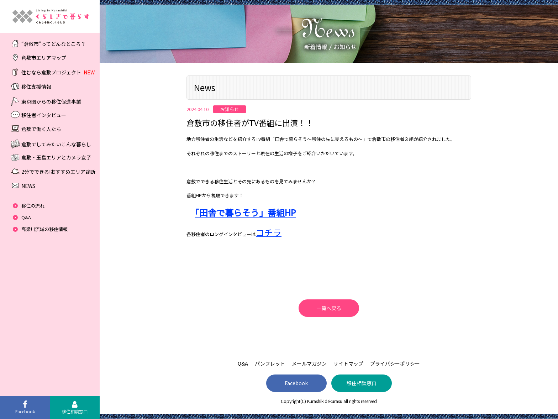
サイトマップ (348, 363)
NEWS (28, 185)
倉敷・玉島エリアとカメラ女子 (56, 157)
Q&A (26, 217)
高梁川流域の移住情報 (44, 229)
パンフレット (270, 363)
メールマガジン (309, 363)
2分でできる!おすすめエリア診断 (58, 171)
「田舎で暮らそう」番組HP (245, 212)
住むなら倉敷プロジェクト (58, 72)
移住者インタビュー (43, 114)
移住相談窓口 (362, 383)
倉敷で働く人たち (41, 128)
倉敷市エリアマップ (43, 57)
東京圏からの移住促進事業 (51, 101)
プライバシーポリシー (395, 363)
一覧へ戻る (328, 307)
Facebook (296, 383)
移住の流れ (32, 205)
